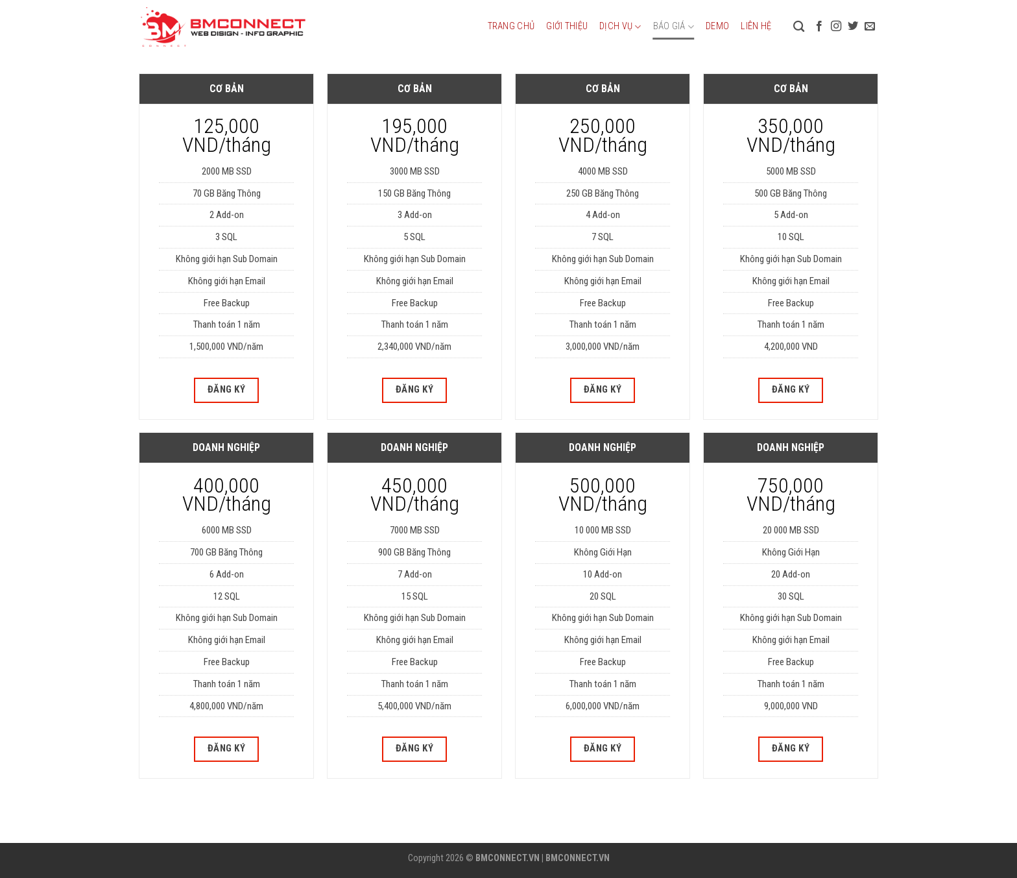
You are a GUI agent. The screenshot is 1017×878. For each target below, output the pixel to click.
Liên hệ (756, 26)
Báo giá (674, 27)
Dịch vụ (620, 27)
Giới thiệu (567, 26)
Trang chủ (511, 26)
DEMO (717, 26)
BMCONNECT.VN (507, 858)
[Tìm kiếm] (798, 27)
